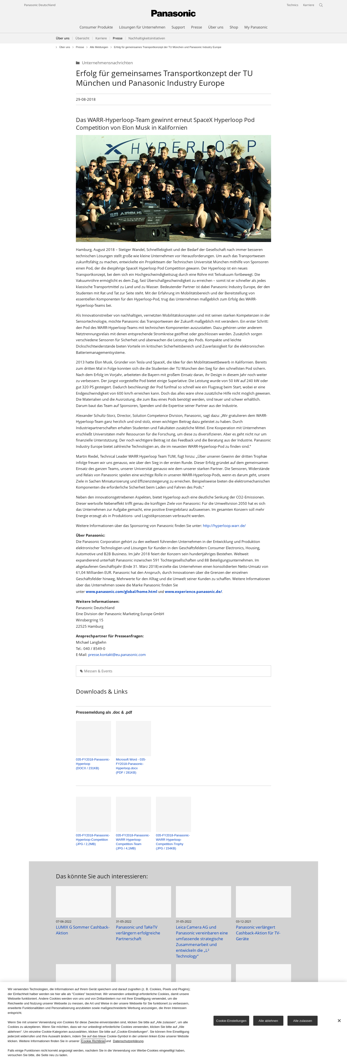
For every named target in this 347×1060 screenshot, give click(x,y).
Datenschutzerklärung (128, 1041)
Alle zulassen (302, 1021)
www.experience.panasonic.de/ (193, 591)
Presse (80, 47)
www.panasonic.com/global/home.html (121, 591)
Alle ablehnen (268, 1021)
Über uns (62, 38)
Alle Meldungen (99, 47)
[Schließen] (339, 1020)
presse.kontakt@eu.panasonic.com (117, 654)
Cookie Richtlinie (93, 1041)
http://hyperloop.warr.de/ (224, 525)
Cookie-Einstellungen (231, 1021)
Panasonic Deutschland (39, 5)
